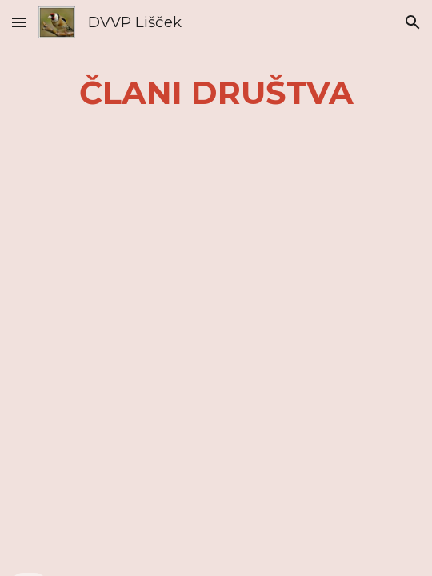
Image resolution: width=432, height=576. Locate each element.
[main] (216, 92)
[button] (19, 22)
